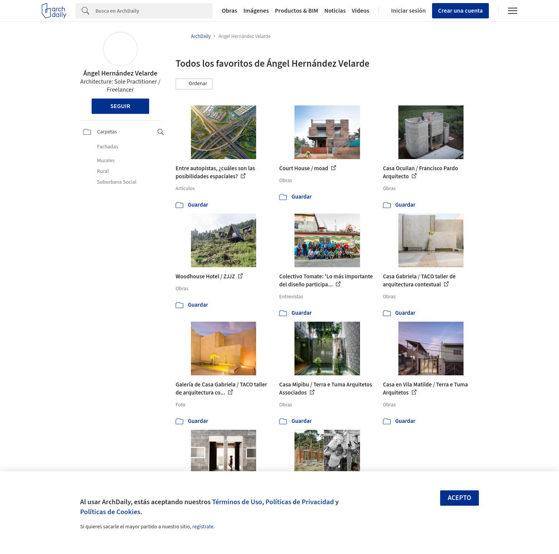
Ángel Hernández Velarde (120, 73)
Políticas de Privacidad (299, 502)
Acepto (460, 498)
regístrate (202, 527)
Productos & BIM (296, 11)
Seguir (120, 106)
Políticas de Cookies (110, 512)
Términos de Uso (237, 502)
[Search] (153, 10)
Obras (229, 11)
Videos (361, 11)
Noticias (335, 11)
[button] (194, 84)
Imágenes (256, 11)
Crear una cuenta (460, 11)
